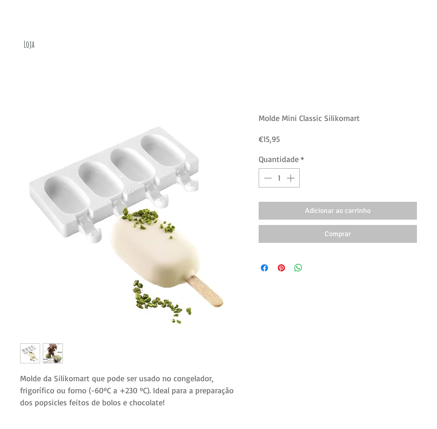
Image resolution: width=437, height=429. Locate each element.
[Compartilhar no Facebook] (264, 267)
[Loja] (29, 44)
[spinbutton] (279, 178)
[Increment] (291, 178)
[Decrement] (267, 178)
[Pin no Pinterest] (281, 267)
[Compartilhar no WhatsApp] (298, 267)
